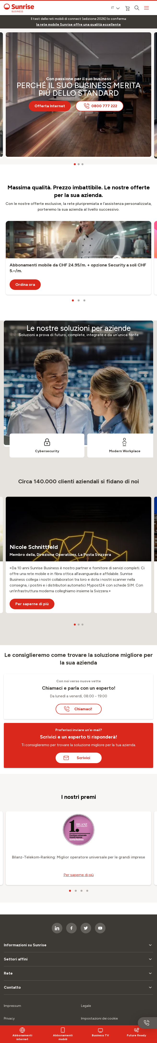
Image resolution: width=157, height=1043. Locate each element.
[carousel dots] (75, 164)
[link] (78, 25)
